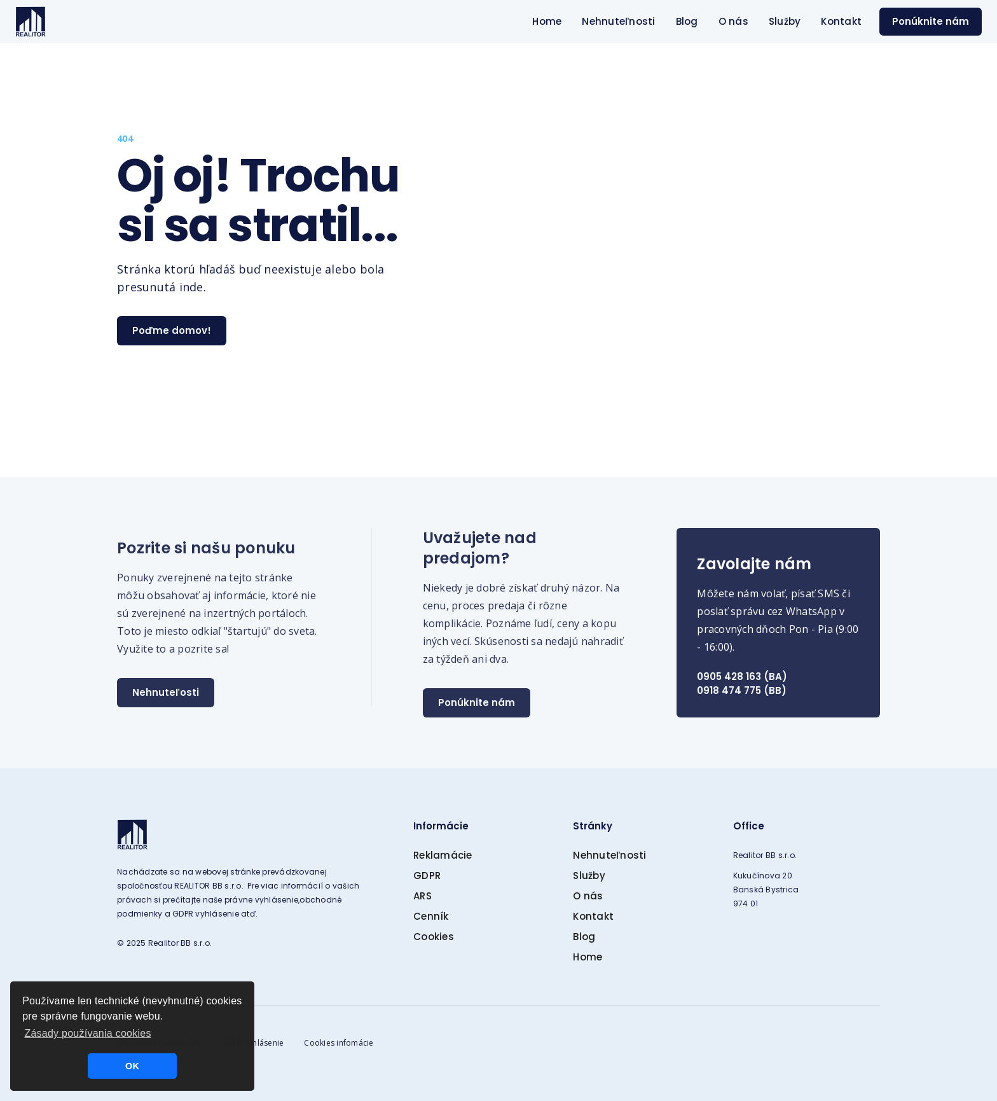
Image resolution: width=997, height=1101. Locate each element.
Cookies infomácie (338, 1042)
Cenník (431, 916)
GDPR (427, 875)
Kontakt (841, 21)
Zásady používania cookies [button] (87, 1033)
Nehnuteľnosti (618, 21)
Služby (785, 21)
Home (546, 21)
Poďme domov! (171, 330)
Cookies (433, 936)
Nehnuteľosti (165, 692)
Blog (687, 21)
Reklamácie (442, 855)
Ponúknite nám (930, 21)
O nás (733, 21)
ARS (422, 896)
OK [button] (132, 1066)
